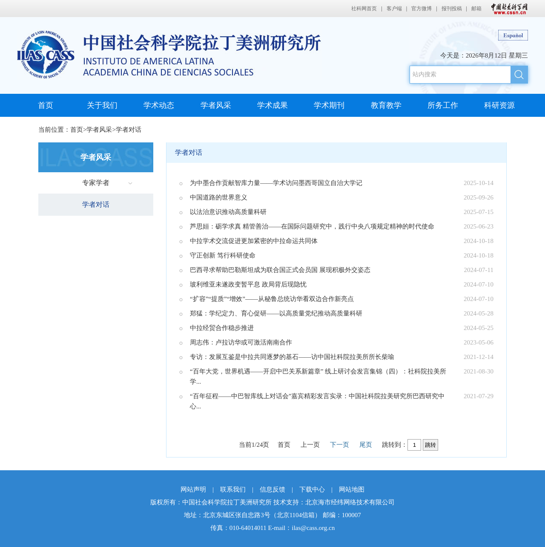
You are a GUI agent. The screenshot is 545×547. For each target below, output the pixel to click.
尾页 (365, 444)
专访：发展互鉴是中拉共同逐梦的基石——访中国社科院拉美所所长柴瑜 (292, 356)
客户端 (394, 9)
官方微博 (421, 9)
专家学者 (95, 182)
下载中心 (312, 489)
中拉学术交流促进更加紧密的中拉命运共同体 (254, 240)
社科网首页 (364, 9)
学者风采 (216, 105)
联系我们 (233, 489)
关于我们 (102, 105)
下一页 (339, 444)
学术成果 (272, 105)
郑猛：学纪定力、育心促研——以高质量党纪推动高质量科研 (276, 313)
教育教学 (386, 105)
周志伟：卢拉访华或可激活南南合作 (241, 342)
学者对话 (128, 129)
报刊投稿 (452, 9)
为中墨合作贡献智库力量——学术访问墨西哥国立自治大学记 (276, 182)
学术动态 (158, 105)
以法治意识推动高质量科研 (228, 211)
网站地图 (351, 489)
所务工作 (442, 105)
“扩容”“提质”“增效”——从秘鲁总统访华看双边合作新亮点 (272, 298)
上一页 (310, 444)
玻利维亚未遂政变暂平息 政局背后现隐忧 (248, 284)
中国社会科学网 (507, 8)
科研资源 (499, 105)
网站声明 (193, 489)
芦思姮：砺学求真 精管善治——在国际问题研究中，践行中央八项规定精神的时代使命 (312, 226)
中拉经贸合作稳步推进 (222, 327)
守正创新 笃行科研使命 (222, 255)
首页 (45, 105)
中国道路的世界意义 (218, 197)
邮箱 (476, 9)
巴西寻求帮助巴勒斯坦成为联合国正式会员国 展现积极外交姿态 (280, 269)
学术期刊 (329, 105)
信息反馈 (272, 489)
